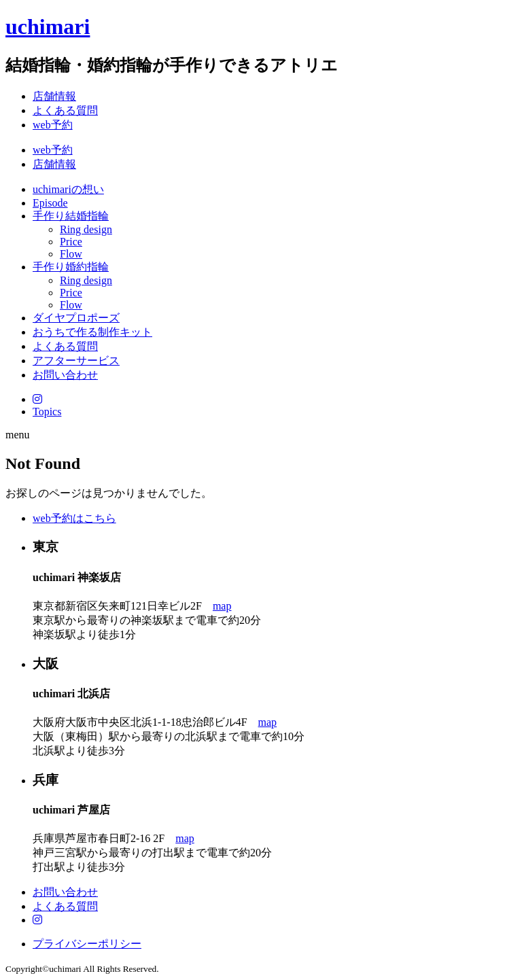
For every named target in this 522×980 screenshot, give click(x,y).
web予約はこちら (74, 518)
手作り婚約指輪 (71, 267)
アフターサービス (76, 360)
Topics (47, 411)
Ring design (86, 229)
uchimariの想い (68, 189)
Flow (71, 254)
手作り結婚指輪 (71, 216)
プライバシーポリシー (87, 943)
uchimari (47, 26)
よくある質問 (65, 110)
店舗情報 (54, 96)
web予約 (53, 124)
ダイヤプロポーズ (76, 317)
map (222, 606)
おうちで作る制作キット (92, 332)
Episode (50, 203)
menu (17, 434)
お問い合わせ (65, 375)
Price (71, 241)
